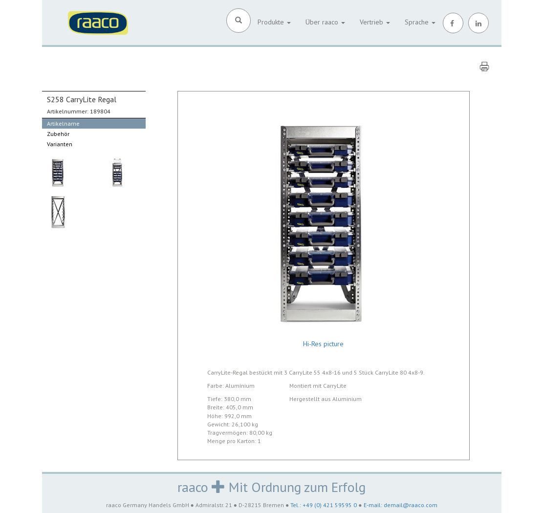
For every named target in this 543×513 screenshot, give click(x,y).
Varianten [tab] (59, 144)
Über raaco (325, 22)
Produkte (274, 22)
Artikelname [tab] (63, 123)
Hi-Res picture (323, 343)
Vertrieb (375, 22)
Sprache (420, 22)
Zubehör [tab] (58, 133)
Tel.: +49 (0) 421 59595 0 (323, 505)
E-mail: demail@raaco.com (400, 505)
